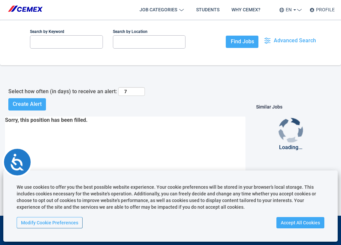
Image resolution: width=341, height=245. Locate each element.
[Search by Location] (149, 42)
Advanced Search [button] (290, 40)
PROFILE (322, 10)
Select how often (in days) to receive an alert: (62, 91)
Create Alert (27, 104)
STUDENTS (207, 9)
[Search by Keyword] (66, 42)
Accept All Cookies (300, 222)
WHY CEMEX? (245, 9)
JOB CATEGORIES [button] (162, 10)
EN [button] (289, 10)
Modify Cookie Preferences (49, 222)
